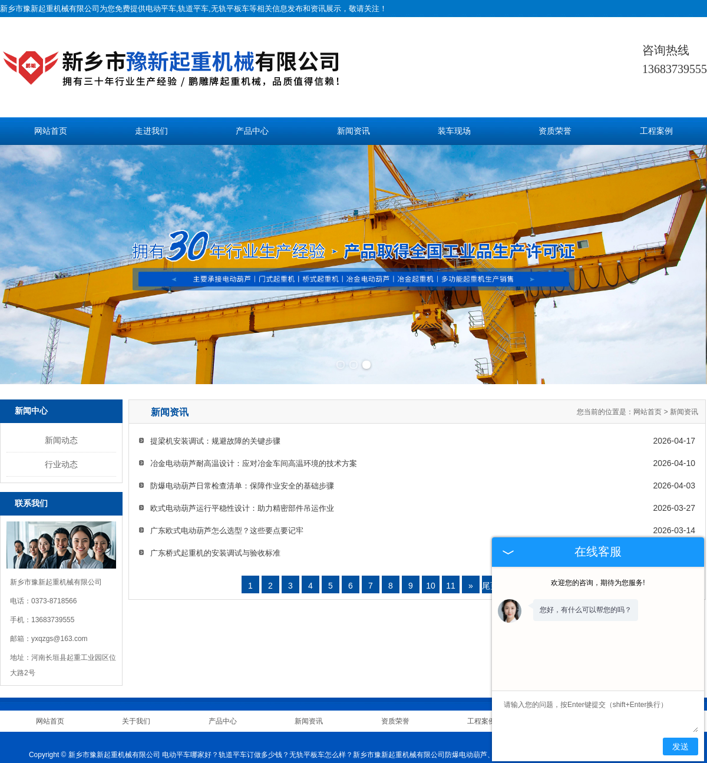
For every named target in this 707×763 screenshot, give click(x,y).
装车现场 (454, 131)
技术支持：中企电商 (270, 734)
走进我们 (151, 131)
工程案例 (656, 131)
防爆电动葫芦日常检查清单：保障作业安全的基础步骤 (242, 437)
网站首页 (50, 131)
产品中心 (252, 131)
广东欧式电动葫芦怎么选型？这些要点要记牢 (226, 482)
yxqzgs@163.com (59, 590)
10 (430, 537)
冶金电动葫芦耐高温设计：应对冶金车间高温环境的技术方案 (253, 415)
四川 (439, 748)
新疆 (375, 748)
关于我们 (136, 672)
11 (450, 537)
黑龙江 (338, 748)
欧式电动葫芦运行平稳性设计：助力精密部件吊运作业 (242, 459)
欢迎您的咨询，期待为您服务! (598, 583)
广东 (407, 748)
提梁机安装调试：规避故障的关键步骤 (215, 392)
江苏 (423, 748)
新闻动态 (61, 392)
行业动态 (61, 416)
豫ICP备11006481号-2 (433, 734)
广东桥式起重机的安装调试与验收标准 (215, 504)
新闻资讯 (353, 131)
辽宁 (359, 748)
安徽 (391, 748)
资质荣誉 (554, 131)
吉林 (319, 748)
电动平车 (161, 8)
